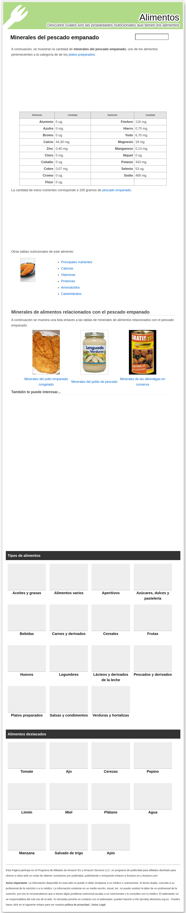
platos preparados (81, 54)
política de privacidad (77, 904)
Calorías (67, 268)
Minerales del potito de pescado (94, 382)
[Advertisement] (93, 84)
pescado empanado (116, 190)
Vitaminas (68, 275)
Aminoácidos (70, 287)
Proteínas (68, 281)
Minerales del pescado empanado (54, 37)
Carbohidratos (71, 294)
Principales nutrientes (76, 262)
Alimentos (159, 17)
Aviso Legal (98, 904)
